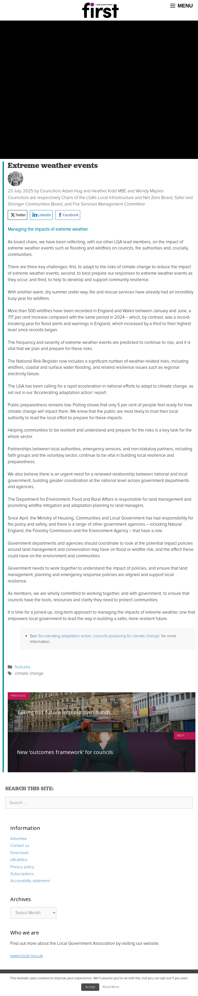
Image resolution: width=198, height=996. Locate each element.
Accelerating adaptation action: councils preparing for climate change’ (99, 636)
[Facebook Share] (67, 215)
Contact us (19, 845)
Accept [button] (90, 987)
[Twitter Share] (17, 215)
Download (19, 852)
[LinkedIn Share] (41, 215)
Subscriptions (22, 873)
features (22, 667)
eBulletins (18, 859)
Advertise (18, 838)
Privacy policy (22, 866)
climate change (29, 673)
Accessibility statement (30, 880)
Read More (111, 987)
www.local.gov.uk (26, 955)
